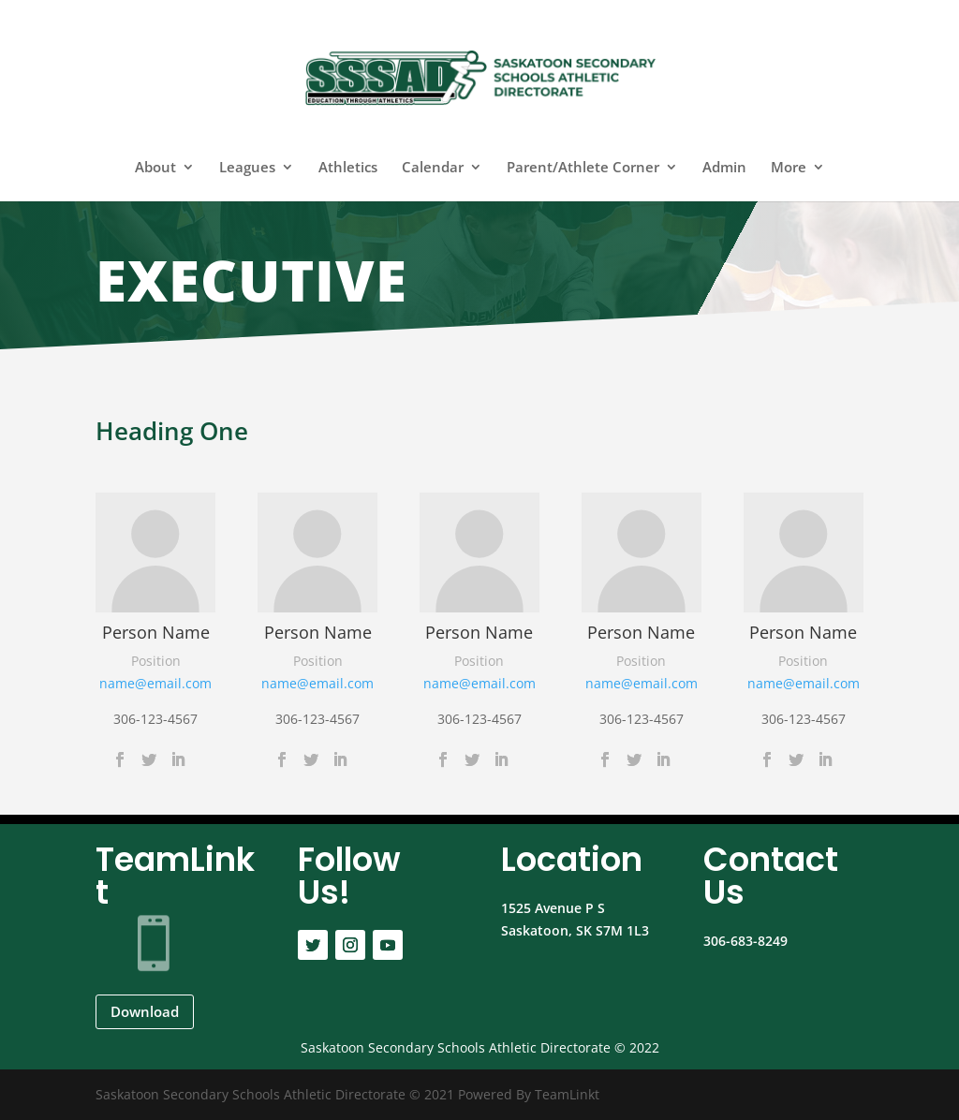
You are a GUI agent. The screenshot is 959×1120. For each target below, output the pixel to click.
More (788, 168)
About (155, 168)
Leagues (247, 168)
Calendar (433, 168)
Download (145, 1011)
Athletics (347, 168)
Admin (724, 168)
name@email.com (155, 683)
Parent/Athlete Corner (583, 168)
